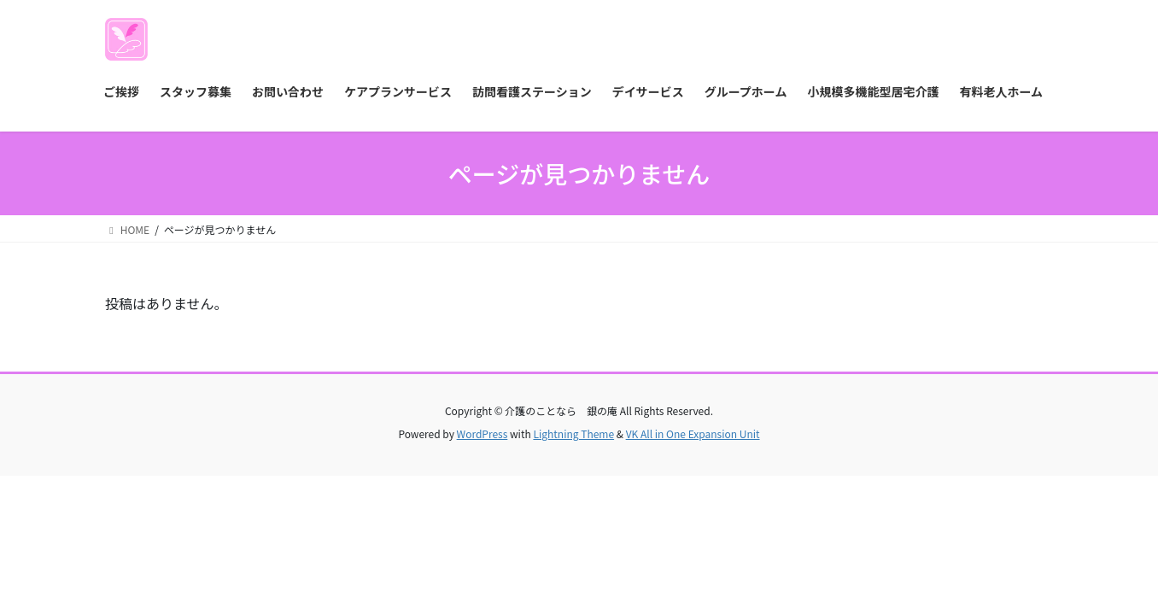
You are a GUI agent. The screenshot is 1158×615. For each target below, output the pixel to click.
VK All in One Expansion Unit (693, 433)
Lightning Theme (573, 433)
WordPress (482, 433)
